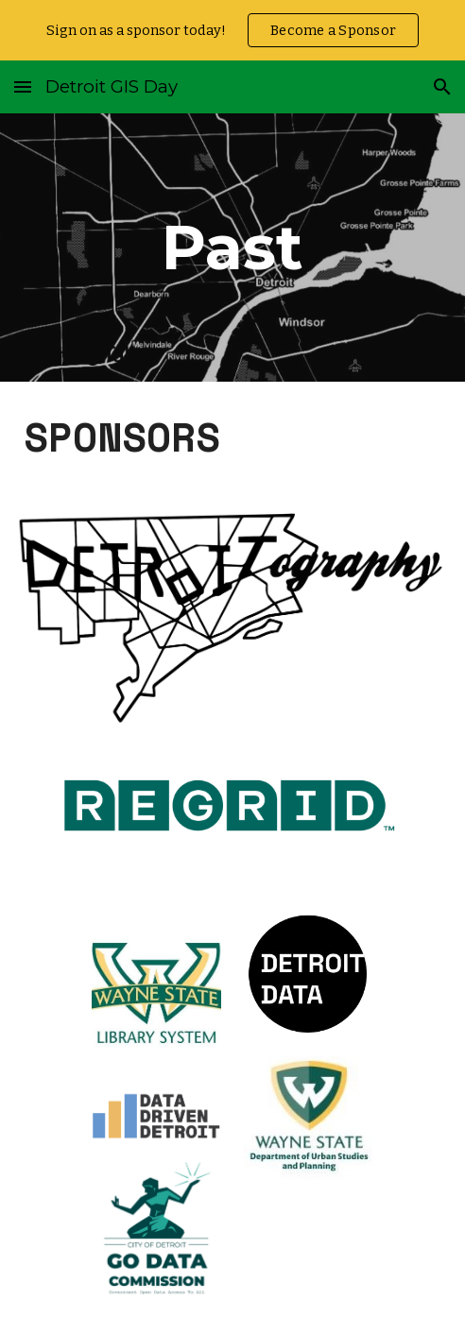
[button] (22, 86)
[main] (232, 247)
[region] (232, 30)
